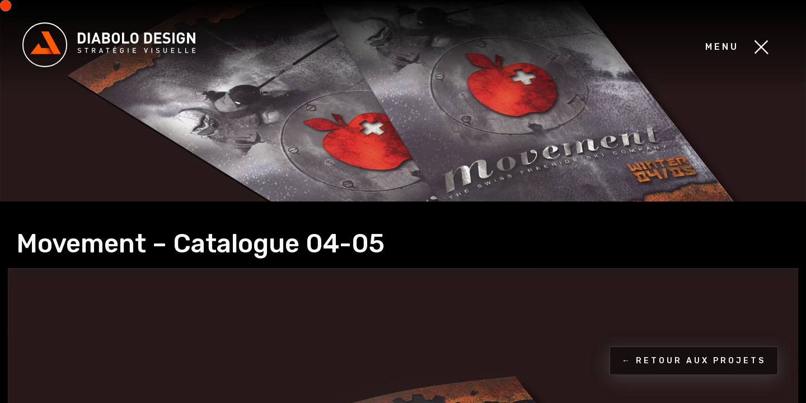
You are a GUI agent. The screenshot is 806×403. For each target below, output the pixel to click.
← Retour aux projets (694, 360)
